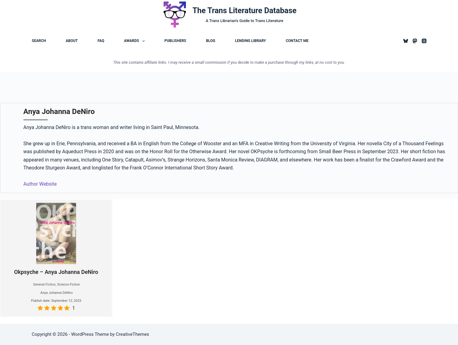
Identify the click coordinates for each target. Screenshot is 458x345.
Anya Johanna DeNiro (56, 293)
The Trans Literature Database (245, 10)
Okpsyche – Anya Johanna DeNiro (56, 239)
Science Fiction (68, 284)
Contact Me (297, 41)
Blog (210, 41)
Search (39, 41)
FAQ (101, 41)
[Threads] (424, 41)
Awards (135, 41)
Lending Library (250, 41)
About (72, 41)
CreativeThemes (132, 334)
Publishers (175, 41)
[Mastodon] (415, 41)
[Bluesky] (405, 41)
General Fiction (44, 284)
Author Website (40, 184)
